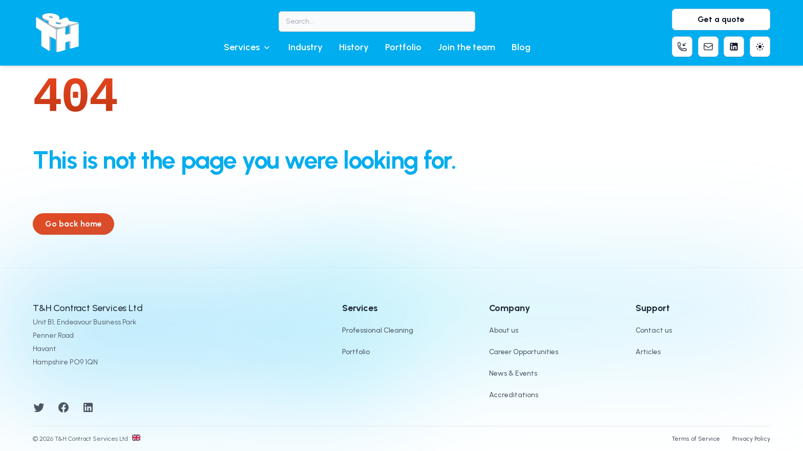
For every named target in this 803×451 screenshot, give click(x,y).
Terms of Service (696, 438)
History (354, 47)
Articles (648, 351)
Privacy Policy (751, 438)
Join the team (466, 47)
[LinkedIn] (88, 407)
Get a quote (721, 19)
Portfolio (403, 47)
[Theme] (760, 46)
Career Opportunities (523, 351)
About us (503, 330)
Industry (305, 47)
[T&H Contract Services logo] (57, 32)
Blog (521, 47)
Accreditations (513, 395)
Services (248, 47)
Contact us (654, 330)
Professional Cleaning (377, 330)
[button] (248, 47)
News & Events (513, 373)
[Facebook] (63, 407)
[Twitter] (39, 407)
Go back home (73, 224)
